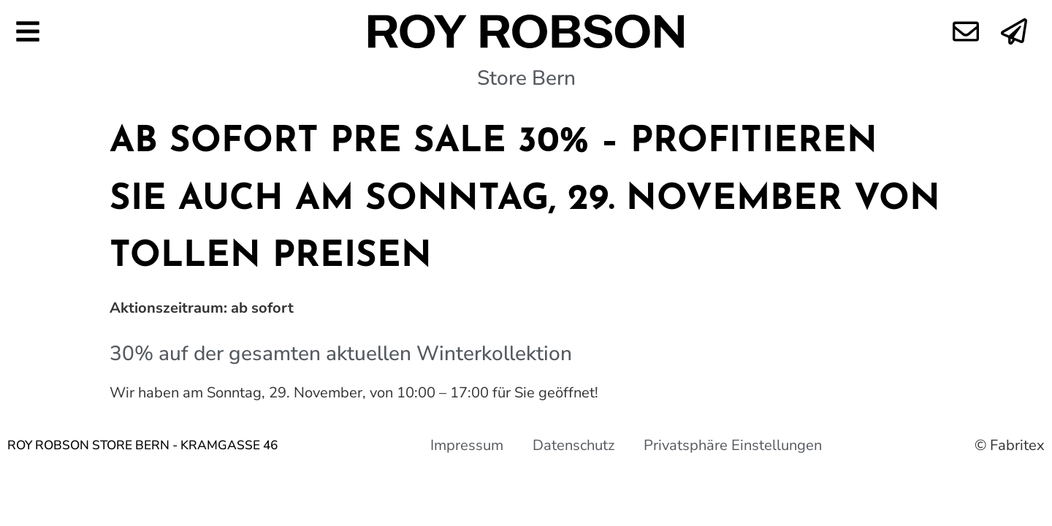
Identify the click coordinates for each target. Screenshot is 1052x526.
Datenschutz (573, 445)
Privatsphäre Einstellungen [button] (733, 445)
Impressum (466, 445)
